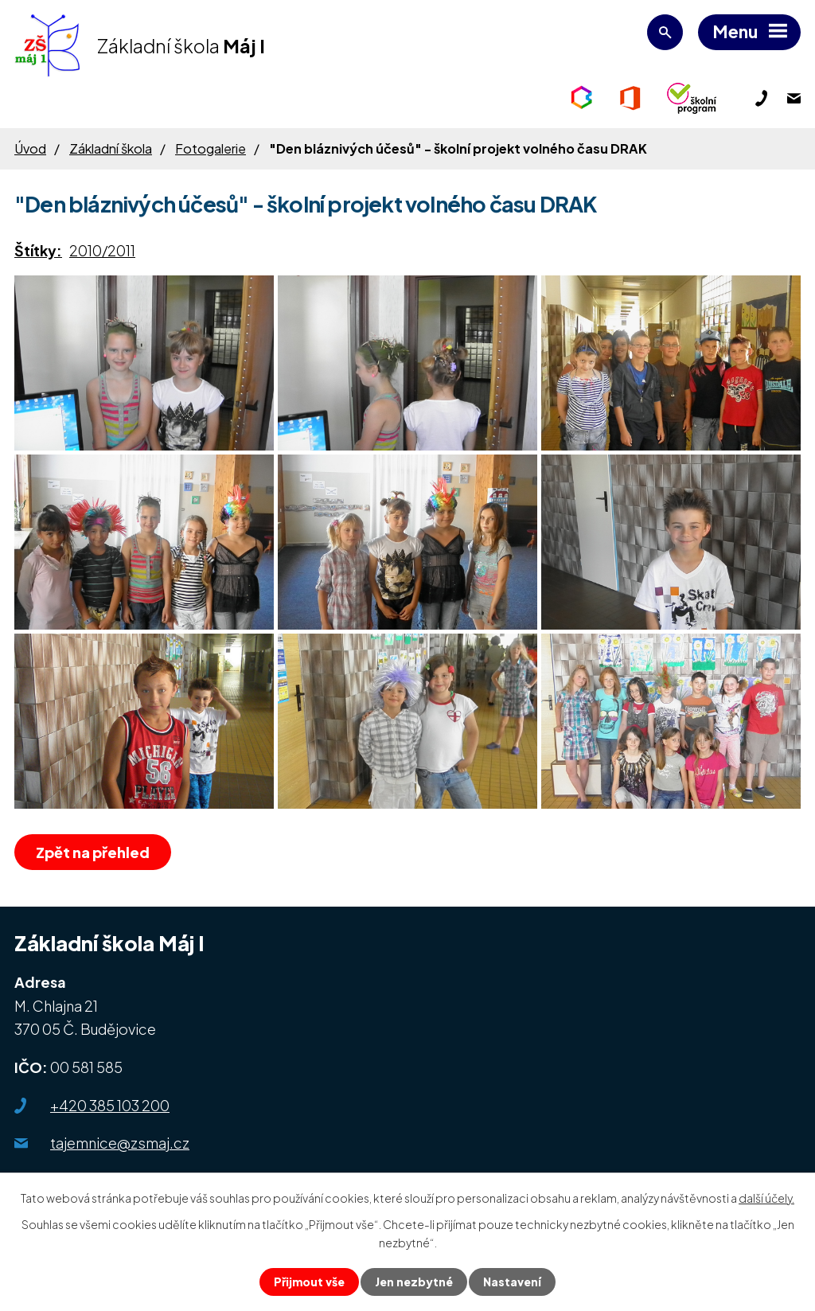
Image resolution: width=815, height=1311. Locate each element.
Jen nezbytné (414, 1281)
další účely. (766, 1198)
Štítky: (38, 250)
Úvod (30, 148)
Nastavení (512, 1281)
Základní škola (110, 148)
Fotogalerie (210, 148)
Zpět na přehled (93, 852)
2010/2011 (102, 250)
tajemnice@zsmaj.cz (119, 1142)
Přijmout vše (309, 1281)
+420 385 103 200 (110, 1105)
